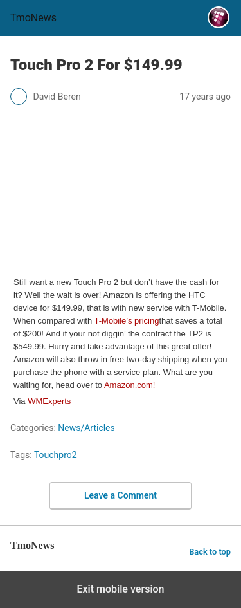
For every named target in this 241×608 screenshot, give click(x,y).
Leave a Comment (120, 495)
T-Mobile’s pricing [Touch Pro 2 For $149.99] (126, 321)
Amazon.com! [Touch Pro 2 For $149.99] (129, 385)
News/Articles (86, 428)
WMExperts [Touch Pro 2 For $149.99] (49, 401)
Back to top (210, 552)
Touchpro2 (55, 455)
